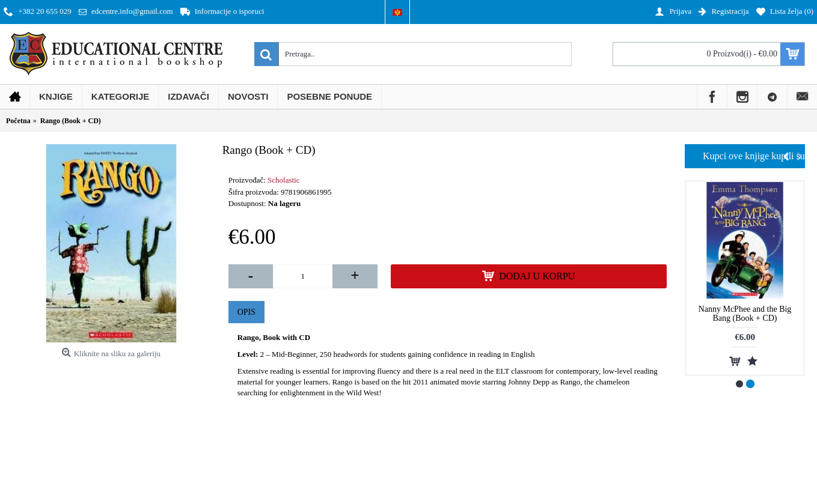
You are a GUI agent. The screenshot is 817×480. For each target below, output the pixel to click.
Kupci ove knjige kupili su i (754, 156)
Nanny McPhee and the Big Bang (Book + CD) (745, 314)
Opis (246, 312)
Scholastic (283, 179)
